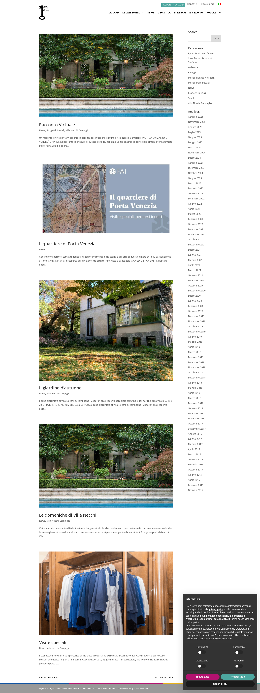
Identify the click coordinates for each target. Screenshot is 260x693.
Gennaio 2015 (195, 490)
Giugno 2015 (195, 474)
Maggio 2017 (195, 444)
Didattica (164, 12)
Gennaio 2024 (195, 162)
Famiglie (192, 72)
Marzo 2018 (194, 398)
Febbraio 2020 (195, 306)
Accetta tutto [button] (238, 676)
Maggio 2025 (195, 142)
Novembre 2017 (196, 418)
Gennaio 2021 (195, 275)
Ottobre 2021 (195, 239)
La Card (114, 12)
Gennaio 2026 (195, 116)
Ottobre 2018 (195, 372)
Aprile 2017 (194, 449)
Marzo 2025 (194, 147)
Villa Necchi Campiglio (77, 130)
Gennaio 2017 (195, 459)
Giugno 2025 (195, 137)
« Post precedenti (48, 677)
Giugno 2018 (195, 382)
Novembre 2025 (196, 121)
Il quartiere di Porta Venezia (67, 244)
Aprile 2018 (194, 392)
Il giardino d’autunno (60, 388)
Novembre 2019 (196, 321)
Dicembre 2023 (196, 167)
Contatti (192, 4)
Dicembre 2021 (196, 229)
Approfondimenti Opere (201, 53)
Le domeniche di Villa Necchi (67, 515)
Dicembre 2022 (196, 198)
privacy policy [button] (216, 609)
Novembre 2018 (196, 367)
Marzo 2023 (194, 183)
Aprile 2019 (194, 346)
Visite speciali (52, 642)
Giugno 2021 (195, 254)
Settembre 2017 (197, 428)
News (150, 12)
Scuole (191, 98)
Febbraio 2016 (195, 464)
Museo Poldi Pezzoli (199, 82)
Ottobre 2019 (195, 326)
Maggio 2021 (195, 260)
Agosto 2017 (195, 433)
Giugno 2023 (195, 178)
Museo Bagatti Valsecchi (201, 77)
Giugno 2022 (195, 203)
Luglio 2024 (194, 157)
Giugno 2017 (195, 439)
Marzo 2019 (194, 352)
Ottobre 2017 (195, 423)
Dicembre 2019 (196, 316)
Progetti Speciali (55, 130)
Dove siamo (207, 4)
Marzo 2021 (194, 270)
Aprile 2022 (194, 208)
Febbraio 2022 (195, 219)
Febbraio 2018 (195, 403)
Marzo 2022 (194, 213)
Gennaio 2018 (195, 408)
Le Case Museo (131, 12)
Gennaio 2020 (195, 311)
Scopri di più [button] (220, 684)
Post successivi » (164, 677)
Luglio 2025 (194, 132)
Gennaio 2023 (195, 193)
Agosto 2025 (195, 127)
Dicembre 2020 (196, 280)
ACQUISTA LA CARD (173, 5)
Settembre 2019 (197, 331)
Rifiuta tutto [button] (202, 676)
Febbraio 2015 (195, 485)
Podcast (212, 12)
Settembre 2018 (197, 377)
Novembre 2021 (196, 234)
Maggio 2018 (195, 387)
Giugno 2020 (195, 300)
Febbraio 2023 (195, 188)
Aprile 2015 (194, 479)
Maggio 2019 (195, 341)
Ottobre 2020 (195, 285)
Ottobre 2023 (195, 173)
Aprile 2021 (194, 265)
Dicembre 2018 (196, 362)
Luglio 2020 (194, 295)
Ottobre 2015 (195, 469)
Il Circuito (196, 12)
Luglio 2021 (194, 249)
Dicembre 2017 (196, 413)
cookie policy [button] (192, 622)
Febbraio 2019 (195, 357)
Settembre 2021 (197, 244)
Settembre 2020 (197, 290)
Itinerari (180, 12)
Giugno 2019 (195, 336)
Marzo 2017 (194, 454)
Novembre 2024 (196, 152)
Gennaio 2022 (195, 224)
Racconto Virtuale (57, 125)
